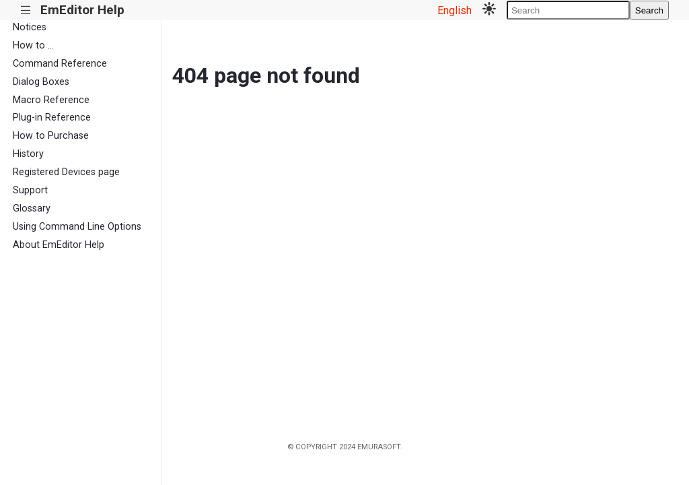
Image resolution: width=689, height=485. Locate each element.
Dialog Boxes (41, 82)
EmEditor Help (82, 10)
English (454, 10)
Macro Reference (51, 100)
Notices (29, 27)
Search (649, 10)
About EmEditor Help (58, 245)
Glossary (31, 208)
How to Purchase (51, 135)
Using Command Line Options (77, 226)
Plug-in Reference (52, 117)
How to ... (33, 45)
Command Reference (60, 63)
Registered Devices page (66, 172)
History (28, 154)
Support (30, 190)
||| (26, 10)
